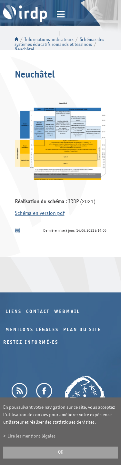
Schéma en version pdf (40, 213)
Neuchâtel (24, 49)
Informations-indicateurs (49, 39)
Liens (13, 311)
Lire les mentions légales (31, 436)
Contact (38, 311)
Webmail (67, 311)
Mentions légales (32, 329)
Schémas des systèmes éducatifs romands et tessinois (59, 42)
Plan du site (82, 329)
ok (60, 452)
